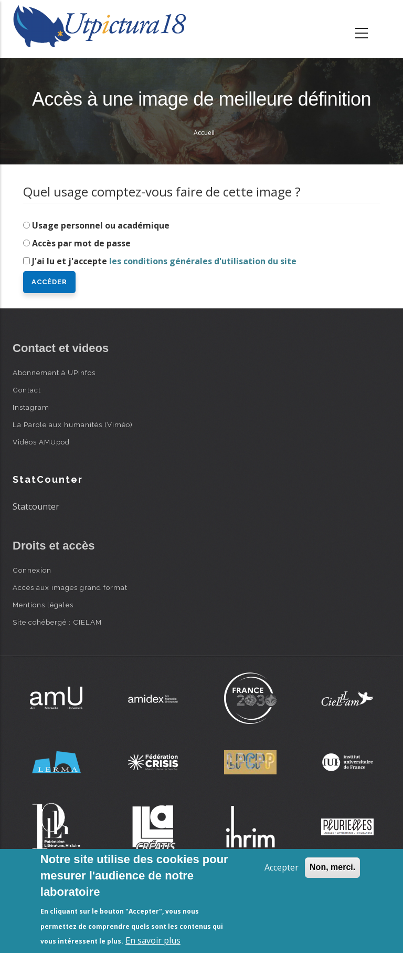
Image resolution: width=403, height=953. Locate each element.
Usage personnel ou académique (100, 225)
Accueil (204, 132)
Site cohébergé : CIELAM (57, 622)
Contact (27, 390)
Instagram (31, 407)
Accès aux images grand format (70, 587)
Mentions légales (43, 604)
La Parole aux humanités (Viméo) (73, 424)
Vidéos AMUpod (41, 442)
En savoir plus (153, 940)
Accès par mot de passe (81, 243)
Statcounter (36, 506)
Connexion (32, 570)
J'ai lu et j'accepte (164, 261)
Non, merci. (332, 867)
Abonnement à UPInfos (54, 372)
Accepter (281, 867)
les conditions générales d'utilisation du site (202, 261)
